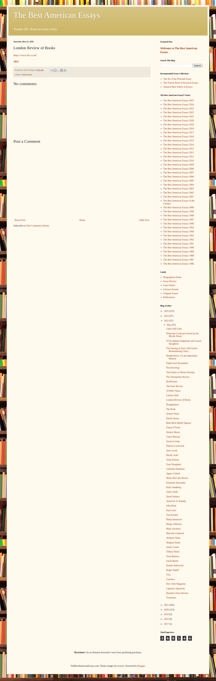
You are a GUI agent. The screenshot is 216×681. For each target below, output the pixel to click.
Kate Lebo (171, 510)
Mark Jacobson (173, 529)
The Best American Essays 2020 (178, 120)
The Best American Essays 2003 (178, 188)
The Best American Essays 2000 (178, 207)
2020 (166, 609)
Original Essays (170, 293)
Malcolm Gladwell (175, 533)
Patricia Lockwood (175, 446)
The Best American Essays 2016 (178, 136)
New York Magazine (176, 584)
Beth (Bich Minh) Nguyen (178, 423)
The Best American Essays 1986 (178, 263)
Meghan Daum (173, 542)
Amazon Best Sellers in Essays (178, 87)
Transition (171, 597)
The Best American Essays (57, 15)
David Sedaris (173, 496)
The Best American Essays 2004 (178, 184)
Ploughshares (172, 404)
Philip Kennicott (174, 519)
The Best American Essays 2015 (178, 140)
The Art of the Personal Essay (177, 79)
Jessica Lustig (172, 441)
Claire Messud (173, 437)
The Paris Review (174, 386)
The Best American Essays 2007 (178, 172)
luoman (120, 666)
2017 (166, 624)
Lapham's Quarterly (175, 588)
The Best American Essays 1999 (178, 211)
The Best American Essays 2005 (178, 180)
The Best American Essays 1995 (178, 227)
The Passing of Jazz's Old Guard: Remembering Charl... (182, 349)
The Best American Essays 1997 (178, 219)
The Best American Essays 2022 (178, 112)
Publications (27, 74)
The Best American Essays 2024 (178, 104)
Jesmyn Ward (172, 413)
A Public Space (173, 391)
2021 (16, 61)
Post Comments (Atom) (37, 225)
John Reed (171, 505)
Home (82, 220)
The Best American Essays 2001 (178, 196)
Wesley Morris (173, 432)
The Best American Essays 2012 (178, 152)
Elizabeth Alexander (175, 483)
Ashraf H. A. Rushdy (176, 501)
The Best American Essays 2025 (178, 100)
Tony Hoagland (173, 464)
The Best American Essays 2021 (178, 116)
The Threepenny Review (178, 377)
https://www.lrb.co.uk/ (25, 55)
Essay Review (170, 281)
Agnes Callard (173, 473)
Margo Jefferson (174, 524)
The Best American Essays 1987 (178, 259)
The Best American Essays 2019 (178, 124)
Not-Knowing (172, 367)
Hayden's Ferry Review (177, 593)
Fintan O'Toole (173, 427)
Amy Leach (171, 450)
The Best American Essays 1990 (178, 247)
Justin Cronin (172, 547)
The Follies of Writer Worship (180, 372)
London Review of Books (178, 400)
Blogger (141, 666)
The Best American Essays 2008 (178, 168)
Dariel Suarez (172, 418)
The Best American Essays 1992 (178, 239)
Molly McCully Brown (177, 478)
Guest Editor (169, 285)
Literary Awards (171, 289)
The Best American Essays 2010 (178, 160)
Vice (168, 575)
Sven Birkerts (172, 556)
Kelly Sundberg (173, 487)
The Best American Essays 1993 (178, 235)
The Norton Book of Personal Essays (180, 83)
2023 (166, 316)
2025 (166, 311)
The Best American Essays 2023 (178, 108)
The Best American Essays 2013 (178, 148)
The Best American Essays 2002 (178, 192)
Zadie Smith (172, 492)
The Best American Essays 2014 (178, 144)
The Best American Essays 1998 (178, 215)
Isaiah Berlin (172, 561)
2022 (166, 320)
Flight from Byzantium (177, 363)
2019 (166, 614)
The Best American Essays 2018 (178, 128)
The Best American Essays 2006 (178, 176)
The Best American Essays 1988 (178, 255)
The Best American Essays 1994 (178, 231)
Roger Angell (172, 570)
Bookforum (171, 381)
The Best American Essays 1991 (178, 243)
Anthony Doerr (173, 538)
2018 (166, 619)
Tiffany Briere (173, 551)
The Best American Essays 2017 (178, 132)
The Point (171, 409)
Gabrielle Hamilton (175, 469)
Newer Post (19, 220)
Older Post (144, 220)
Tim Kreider (172, 515)
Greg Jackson (172, 459)
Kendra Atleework (175, 565)
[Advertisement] (82, 112)
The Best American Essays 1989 (178, 251)
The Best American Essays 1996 (178, 223)
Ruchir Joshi (172, 455)
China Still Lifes (174, 329)
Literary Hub (172, 395)
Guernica (170, 579)
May (169, 325)
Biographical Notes (172, 277)
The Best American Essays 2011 (178, 156)
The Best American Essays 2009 (178, 164)
